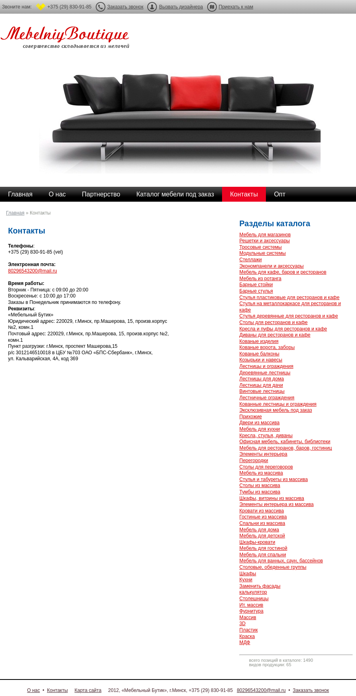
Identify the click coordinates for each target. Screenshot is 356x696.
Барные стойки (256, 284)
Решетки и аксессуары (264, 241)
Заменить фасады (259, 586)
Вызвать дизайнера (181, 7)
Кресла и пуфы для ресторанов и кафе (283, 329)
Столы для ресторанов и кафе (273, 322)
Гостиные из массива (263, 517)
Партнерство (101, 194)
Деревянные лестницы (264, 373)
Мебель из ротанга (260, 278)
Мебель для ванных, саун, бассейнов (281, 561)
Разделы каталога (274, 223)
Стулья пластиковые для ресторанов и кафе (289, 297)
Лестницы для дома (261, 379)
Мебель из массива (261, 473)
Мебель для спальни (262, 555)
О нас (57, 194)
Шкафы (247, 573)
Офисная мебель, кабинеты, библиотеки (284, 441)
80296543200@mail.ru (32, 271)
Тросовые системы (260, 247)
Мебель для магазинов (265, 235)
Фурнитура (251, 611)
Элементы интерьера (263, 454)
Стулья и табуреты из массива (273, 479)
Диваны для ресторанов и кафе (275, 335)
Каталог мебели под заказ (175, 194)
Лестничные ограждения (266, 398)
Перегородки (253, 460)
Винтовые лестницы (261, 391)
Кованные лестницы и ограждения (278, 404)
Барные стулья (256, 291)
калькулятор (253, 592)
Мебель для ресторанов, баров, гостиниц (285, 448)
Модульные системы (262, 253)
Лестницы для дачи (261, 385)
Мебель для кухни (259, 429)
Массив (247, 617)
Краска (247, 636)
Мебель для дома (259, 530)
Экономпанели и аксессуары (271, 266)
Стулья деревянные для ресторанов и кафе (288, 316)
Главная (20, 194)
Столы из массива (259, 485)
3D (242, 623)
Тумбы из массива (259, 492)
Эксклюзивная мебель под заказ (275, 410)
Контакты (244, 194)
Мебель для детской (262, 536)
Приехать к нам (236, 7)
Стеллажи (250, 259)
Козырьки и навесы (260, 360)
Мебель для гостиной (263, 548)
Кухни (245, 579)
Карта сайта (87, 690)
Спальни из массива (262, 523)
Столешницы (254, 598)
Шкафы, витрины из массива (271, 498)
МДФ (244, 642)
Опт (279, 194)
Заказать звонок (125, 7)
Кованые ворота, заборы (267, 347)
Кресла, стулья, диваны (265, 435)
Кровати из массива (261, 511)
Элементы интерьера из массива (276, 504)
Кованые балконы (259, 354)
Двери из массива (259, 422)
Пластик (248, 630)
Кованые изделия (258, 341)
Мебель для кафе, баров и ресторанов (282, 272)
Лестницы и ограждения (266, 366)
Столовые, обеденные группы (273, 567)
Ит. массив (251, 605)
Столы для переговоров (266, 467)
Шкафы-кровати (257, 542)
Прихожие (250, 416)
